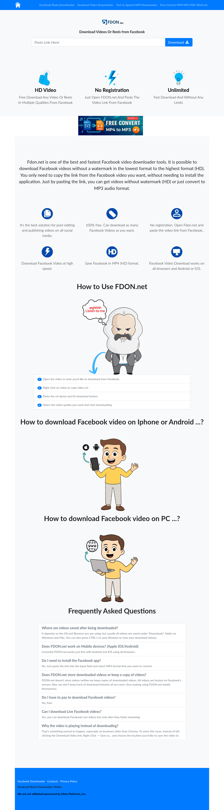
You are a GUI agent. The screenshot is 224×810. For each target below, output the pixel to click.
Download (178, 42)
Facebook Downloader (31, 781)
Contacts (52, 781)
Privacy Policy (68, 781)
